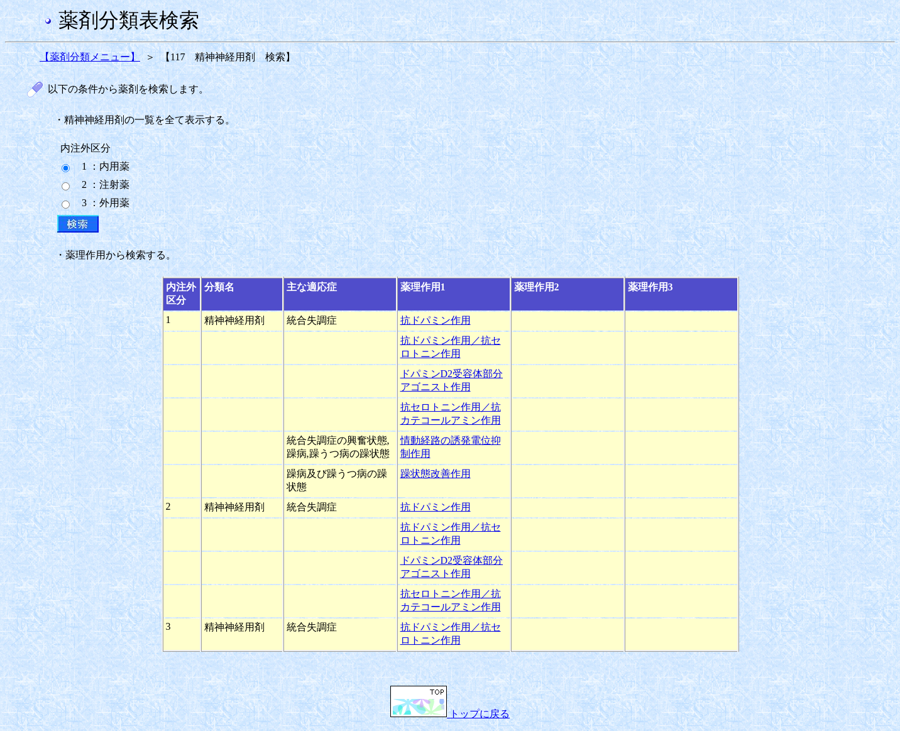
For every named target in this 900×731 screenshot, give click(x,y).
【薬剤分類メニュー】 (90, 57)
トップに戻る (450, 713)
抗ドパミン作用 (435, 320)
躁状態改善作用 (435, 473)
